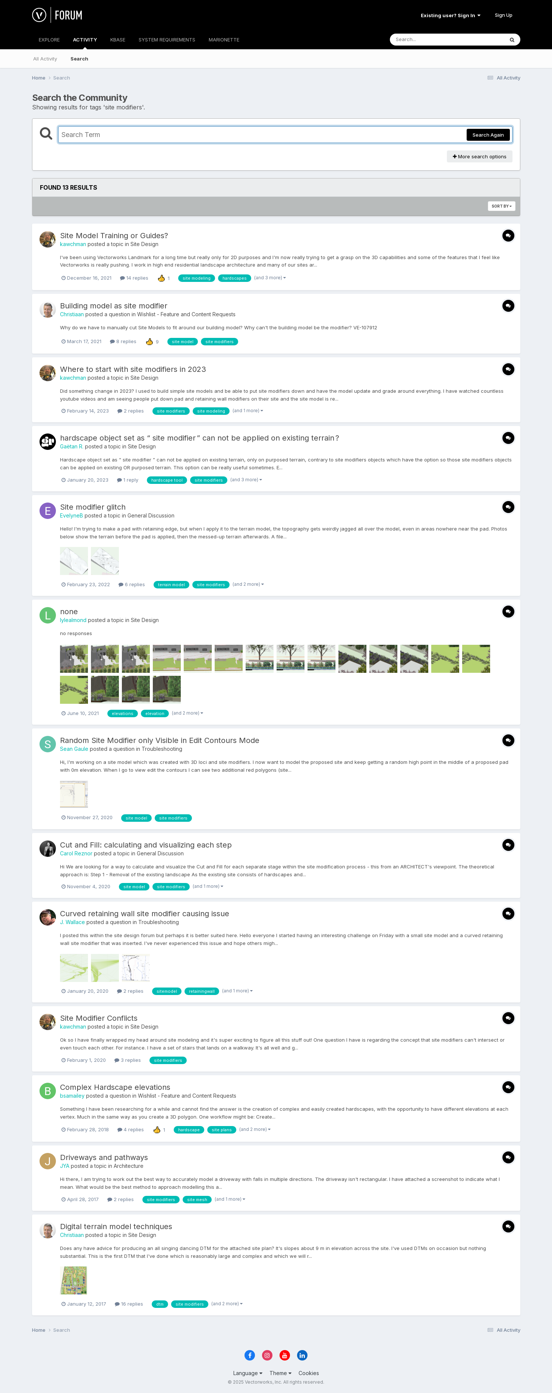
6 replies (132, 584)
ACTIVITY (85, 43)
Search (79, 59)
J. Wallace (72, 922)
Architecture (128, 1166)
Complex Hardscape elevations (115, 1087)
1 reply (127, 480)
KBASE (117, 40)
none (69, 611)
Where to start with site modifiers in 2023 (133, 369)
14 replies (134, 278)
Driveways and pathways (104, 1157)
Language (247, 1373)
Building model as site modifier (113, 305)
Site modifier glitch (93, 507)
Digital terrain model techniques (116, 1226)
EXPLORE (49, 40)
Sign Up (503, 15)
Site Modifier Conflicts (99, 1018)
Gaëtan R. (71, 446)
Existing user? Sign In (450, 15)
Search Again (488, 135)
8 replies (123, 341)
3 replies (127, 1060)
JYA (64, 1166)
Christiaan (72, 314)
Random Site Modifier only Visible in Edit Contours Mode (159, 740)
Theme (280, 1373)
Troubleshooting (162, 749)
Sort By (502, 206)
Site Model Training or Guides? (114, 235)
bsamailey (72, 1095)
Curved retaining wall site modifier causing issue (144, 913)
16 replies (129, 1304)
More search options (480, 156)
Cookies (309, 1373)
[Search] (426, 40)
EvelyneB (71, 515)
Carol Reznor (76, 853)
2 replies (130, 411)
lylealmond (73, 620)
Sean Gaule (74, 749)
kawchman (73, 244)
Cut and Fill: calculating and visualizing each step (146, 844)
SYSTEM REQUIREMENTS (167, 40)
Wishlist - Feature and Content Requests (186, 314)
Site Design (144, 244)
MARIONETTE (224, 40)
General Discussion (150, 515)
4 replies (130, 1129)
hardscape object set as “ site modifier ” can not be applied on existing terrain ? (199, 437)
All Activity (45, 59)
